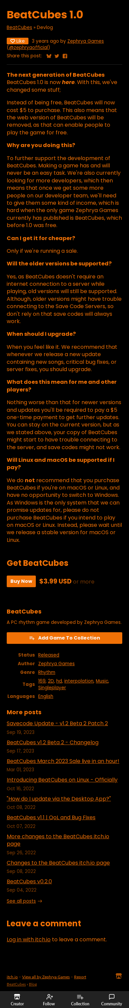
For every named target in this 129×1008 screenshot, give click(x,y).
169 (42, 681)
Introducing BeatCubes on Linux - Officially (62, 780)
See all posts (21, 901)
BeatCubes (19, 27)
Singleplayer (52, 688)
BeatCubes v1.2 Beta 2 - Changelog (53, 742)
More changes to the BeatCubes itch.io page (58, 840)
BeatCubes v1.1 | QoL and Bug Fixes (51, 817)
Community (111, 1000)
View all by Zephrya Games (46, 976)
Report (80, 976)
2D (51, 681)
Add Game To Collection (64, 638)
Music (102, 681)
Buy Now (21, 581)
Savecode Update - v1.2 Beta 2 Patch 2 (57, 723)
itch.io (12, 976)
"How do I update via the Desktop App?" (59, 799)
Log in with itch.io (29, 939)
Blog (33, 984)
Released (48, 655)
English (45, 696)
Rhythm (46, 672)
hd (59, 681)
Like (17, 41)
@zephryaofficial (28, 47)
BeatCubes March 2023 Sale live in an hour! (63, 761)
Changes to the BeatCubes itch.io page (58, 863)
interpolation (78, 681)
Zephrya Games (85, 41)
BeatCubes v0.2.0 (29, 881)
